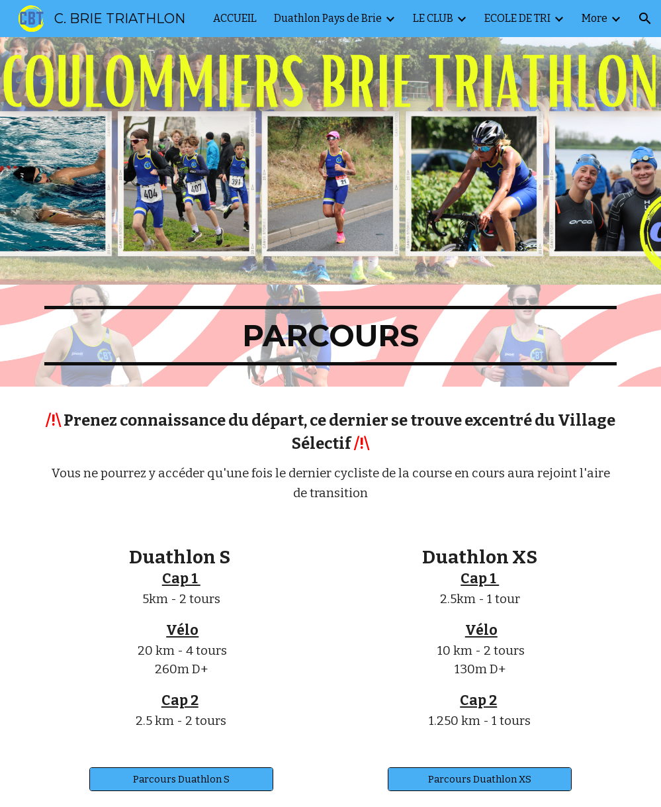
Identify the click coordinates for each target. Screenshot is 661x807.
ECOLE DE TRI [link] (517, 18)
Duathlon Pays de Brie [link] (328, 18)
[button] (645, 18)
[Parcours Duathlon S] (181, 778)
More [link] (594, 18)
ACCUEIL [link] (235, 18)
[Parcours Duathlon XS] (479, 778)
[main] (330, 336)
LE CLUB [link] (433, 18)
